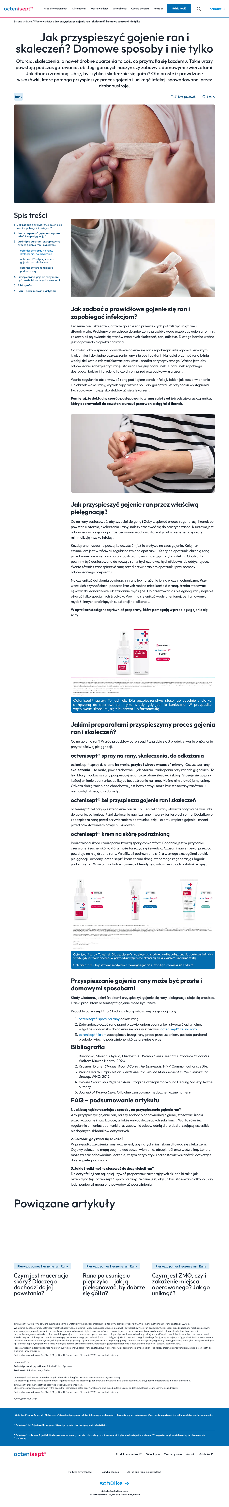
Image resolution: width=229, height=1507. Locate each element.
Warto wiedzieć (99, 8)
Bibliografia (25, 285)
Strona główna (23, 21)
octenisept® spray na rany (99, 1019)
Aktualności (120, 8)
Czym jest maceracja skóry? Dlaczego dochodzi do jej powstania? (41, 1284)
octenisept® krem (92, 1034)
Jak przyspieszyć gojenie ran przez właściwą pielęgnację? (39, 235)
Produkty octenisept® (129, 1454)
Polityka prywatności (81, 1471)
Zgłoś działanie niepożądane (143, 1471)
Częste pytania (140, 8)
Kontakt (158, 8)
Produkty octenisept (55, 8)
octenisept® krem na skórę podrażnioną (36, 269)
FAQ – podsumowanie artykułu (37, 291)
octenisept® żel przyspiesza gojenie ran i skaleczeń (36, 260)
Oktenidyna (79, 8)
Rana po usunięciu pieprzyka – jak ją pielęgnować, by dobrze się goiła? (114, 1284)
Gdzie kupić (206, 1454)
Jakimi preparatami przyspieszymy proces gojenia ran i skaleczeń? (39, 243)
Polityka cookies (110, 1471)
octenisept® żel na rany (178, 1029)
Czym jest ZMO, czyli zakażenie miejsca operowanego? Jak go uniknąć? (181, 1284)
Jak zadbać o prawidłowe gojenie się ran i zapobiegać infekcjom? (40, 226)
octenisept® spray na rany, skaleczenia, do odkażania (36, 252)
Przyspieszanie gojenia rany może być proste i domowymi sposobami (39, 278)
